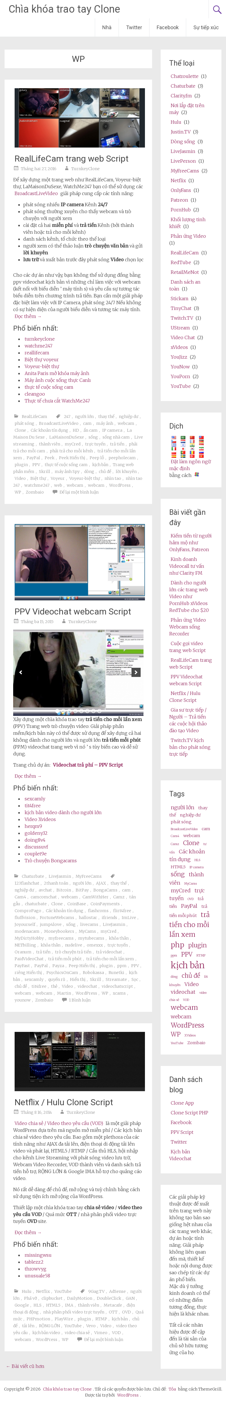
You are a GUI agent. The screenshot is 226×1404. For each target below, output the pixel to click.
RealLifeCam (34, 416)
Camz (119, 897)
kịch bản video (46, 1332)
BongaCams (105, 890)
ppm (122, 965)
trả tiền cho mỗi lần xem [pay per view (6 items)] (189, 924)
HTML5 (53, 1305)
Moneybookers (59, 931)
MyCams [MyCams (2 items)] (190, 883)
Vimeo (100, 1332)
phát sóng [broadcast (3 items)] (181, 821)
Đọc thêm (28, 316)
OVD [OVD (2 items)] (191, 899)
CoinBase (76, 903)
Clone (20, 430)
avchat (45, 890)
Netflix (43, 1291)
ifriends (109, 917)
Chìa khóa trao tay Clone (64, 9)
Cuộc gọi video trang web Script (187, 647)
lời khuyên (126, 471)
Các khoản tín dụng (49, 430)
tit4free (33, 805)
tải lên (28, 1325)
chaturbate (36, 903)
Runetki (116, 972)
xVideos (179, 347)
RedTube (181, 262)
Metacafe (113, 1305)
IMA (69, 1305)
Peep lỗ (97, 457)
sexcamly (35, 799)
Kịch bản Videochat (180, 1155)
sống (93, 437)
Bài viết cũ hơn (25, 1366)
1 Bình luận (80, 1000)
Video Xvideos (40, 819)
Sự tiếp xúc (206, 27)
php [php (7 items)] (177, 944)
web (58, 485)
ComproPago (28, 910)
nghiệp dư (128, 416)
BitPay (82, 890)
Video (20, 478)
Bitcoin (63, 890)
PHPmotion (38, 1318)
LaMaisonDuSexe (66, 437)
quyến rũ (56, 979)
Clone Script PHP (189, 1113)
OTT (113, 1312)
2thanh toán (56, 883)
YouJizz (179, 357)
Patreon (179, 200)
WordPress (120, 485)
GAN (130, 1298)
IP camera (112, 430)
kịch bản (100, 464)
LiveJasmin (60, 876)
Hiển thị (77, 979)
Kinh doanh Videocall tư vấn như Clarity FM (186, 566)
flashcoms (98, 910)
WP (18, 492)
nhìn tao (113, 478)
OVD (126, 1312)
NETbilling (25, 945)
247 (67, 416)
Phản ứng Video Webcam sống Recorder (187, 627)
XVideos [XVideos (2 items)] (190, 1035)
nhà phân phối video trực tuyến (73, 1312)
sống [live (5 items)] (178, 874)
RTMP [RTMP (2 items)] (200, 955)
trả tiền (117, 444)
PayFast (22, 965)
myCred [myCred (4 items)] (180, 890)
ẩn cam (91, 430)
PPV (36, 464)
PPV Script (182, 1132)
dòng (89, 471)
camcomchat (44, 897)
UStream (180, 328)
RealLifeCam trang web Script (72, 159)
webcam (126, 423)
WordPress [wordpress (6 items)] (187, 1025)
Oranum (23, 952)
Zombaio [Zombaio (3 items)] (196, 1042)
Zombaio (35, 492)
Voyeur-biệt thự (42, 366)
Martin (64, 993)
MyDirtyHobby (29, 938)
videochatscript (117, 986)
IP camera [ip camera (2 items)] (197, 867)
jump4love (51, 924)
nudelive (73, 945)
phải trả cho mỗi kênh (71, 450)
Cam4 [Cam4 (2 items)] (175, 836)
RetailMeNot (185, 272)
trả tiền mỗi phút (65, 958)
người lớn (84, 416)
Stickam (179, 298)
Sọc (134, 979)
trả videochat (109, 952)
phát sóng (24, 423)
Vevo (91, 1325)
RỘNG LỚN (49, 1325)
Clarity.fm (181, 96)
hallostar (88, 917)
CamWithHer (95, 897)
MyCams (87, 931)
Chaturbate (33, 876)
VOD (116, 1332)
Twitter (134, 27)
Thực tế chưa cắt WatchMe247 (57, 401)
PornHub (181, 210)
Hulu (27, 1291)
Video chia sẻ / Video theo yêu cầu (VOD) (59, 1123)
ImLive (129, 917)
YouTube (63, 1291)
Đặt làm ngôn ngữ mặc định (190, 465)
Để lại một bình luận (79, 492)
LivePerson (183, 161)
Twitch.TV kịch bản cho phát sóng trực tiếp (190, 747)
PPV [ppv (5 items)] (186, 954)
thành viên (49, 444)
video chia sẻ (77, 1332)
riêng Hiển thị (28, 972)
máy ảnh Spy (67, 471)
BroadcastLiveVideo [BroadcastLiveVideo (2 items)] (184, 829)
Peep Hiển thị (82, 965)
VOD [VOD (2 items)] (186, 1000)
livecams (89, 924)
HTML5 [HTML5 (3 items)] (178, 866)
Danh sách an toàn (185, 285)
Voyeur (58, 478)
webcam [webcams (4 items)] (181, 1016)
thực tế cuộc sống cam (49, 387)
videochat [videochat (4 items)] (183, 992)
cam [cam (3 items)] (206, 828)
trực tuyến (95, 444)
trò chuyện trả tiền (73, 952)
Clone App (182, 1103)
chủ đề (105, 471)
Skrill (44, 471)
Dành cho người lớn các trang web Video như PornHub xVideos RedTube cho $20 (189, 596)
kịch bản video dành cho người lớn (63, 812)
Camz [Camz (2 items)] (175, 844)
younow (23, 1000)
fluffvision (25, 917)
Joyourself (25, 924)
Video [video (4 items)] (191, 984)
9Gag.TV (96, 1291)
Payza (58, 965)
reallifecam (37, 353)
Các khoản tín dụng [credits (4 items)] (187, 855)
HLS (38, 1305)
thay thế (106, 416)
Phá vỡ (30, 1298)
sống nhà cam (116, 437)
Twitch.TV (182, 318)
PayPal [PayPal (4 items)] (189, 906)
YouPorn (180, 376)
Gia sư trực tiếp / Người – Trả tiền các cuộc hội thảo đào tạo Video (188, 720)
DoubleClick (109, 1298)
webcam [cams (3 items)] (191, 835)
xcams (119, 993)
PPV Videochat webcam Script (73, 611)
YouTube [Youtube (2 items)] (177, 1043)
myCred (72, 444)
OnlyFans (181, 190)
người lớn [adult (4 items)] (182, 807)
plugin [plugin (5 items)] (197, 945)
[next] (136, 672)
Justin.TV (180, 132)
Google (22, 1305)
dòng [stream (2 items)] (174, 977)
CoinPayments (105, 903)
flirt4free (122, 910)
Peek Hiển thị (72, 457)
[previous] (20, 672)
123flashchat (27, 883)
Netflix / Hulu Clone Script (64, 1102)
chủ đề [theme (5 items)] (191, 975)
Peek (49, 457)
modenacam (27, 931)
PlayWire (64, 1318)
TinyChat (181, 308)
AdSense (117, 1291)
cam (87, 423)
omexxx (95, 945)
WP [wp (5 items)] (175, 1034)
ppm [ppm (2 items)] (174, 955)
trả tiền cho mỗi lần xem (110, 958)
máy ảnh (104, 423)
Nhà (106, 27)
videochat (87, 986)
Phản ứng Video (188, 236)
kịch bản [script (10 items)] (188, 965)
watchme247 (38, 346)
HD (76, 430)
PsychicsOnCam (62, 972)
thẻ (54, 986)
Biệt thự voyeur (42, 359)
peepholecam (122, 457)
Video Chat (183, 337)
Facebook (168, 27)
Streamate (116, 979)
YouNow (180, 367)
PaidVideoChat (29, 958)
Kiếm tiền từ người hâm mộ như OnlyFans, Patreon (190, 542)
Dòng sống (183, 141)
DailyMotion (79, 1298)
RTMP (101, 1318)
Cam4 (20, 897)
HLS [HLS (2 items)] (197, 860)
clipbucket (52, 1298)
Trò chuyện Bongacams (51, 860)
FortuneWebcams (57, 917)
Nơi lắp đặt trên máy (187, 109)
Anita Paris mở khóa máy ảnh (57, 373)
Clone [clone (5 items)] (191, 843)
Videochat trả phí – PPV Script (88, 765)
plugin (21, 464)
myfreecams (61, 938)
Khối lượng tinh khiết (187, 223)
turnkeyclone (40, 339)
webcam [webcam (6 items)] (184, 1007)
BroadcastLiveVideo (36, 193)
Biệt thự (38, 478)
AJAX (101, 883)
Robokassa (93, 972)
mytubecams (91, 938)
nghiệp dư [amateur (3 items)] (190, 815)
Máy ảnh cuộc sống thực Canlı (58, 380)
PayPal (33, 457)
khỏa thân (119, 938)
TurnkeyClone (85, 168)
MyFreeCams (89, 876)
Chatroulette (185, 76)
